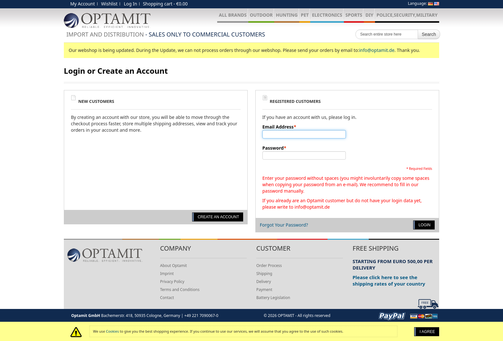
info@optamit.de (376, 50)
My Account (82, 4)
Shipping (264, 273)
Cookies (112, 331)
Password (273, 148)
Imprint (167, 273)
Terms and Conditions (180, 289)
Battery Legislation (273, 297)
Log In (130, 4)
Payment (264, 289)
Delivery (263, 281)
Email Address (278, 127)
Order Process (269, 265)
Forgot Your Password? (284, 225)
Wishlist (109, 4)
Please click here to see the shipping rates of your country (389, 280)
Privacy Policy (172, 281)
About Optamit (173, 265)
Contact (167, 297)
